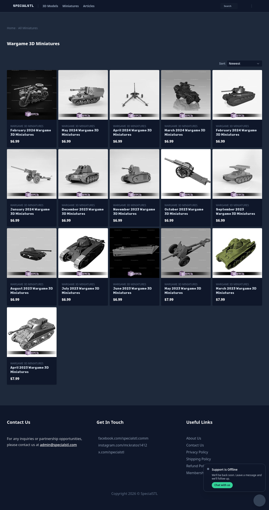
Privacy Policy (197, 452)
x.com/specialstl (111, 452)
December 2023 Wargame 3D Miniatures (83, 212)
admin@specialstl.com (58, 444)
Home (11, 28)
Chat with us (222, 485)
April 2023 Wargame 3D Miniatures (29, 370)
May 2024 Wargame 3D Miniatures (80, 133)
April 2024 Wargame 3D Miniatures (132, 133)
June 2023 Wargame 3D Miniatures (132, 291)
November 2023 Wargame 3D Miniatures (134, 212)
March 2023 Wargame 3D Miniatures (236, 291)
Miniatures (70, 6)
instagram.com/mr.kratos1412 (122, 445)
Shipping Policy (198, 459)
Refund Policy (197, 466)
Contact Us (195, 445)
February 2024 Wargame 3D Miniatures (236, 133)
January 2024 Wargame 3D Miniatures (30, 212)
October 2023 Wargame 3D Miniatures (184, 212)
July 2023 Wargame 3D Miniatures (80, 291)
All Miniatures (28, 28)
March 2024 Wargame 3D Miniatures (185, 133)
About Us (193, 438)
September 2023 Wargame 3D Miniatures (235, 212)
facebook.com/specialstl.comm (123, 438)
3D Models (50, 6)
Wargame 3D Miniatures (26, 126)
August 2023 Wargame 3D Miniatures (31, 291)
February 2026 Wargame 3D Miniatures (30, 133)
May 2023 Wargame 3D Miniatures (183, 291)
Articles (89, 6)
